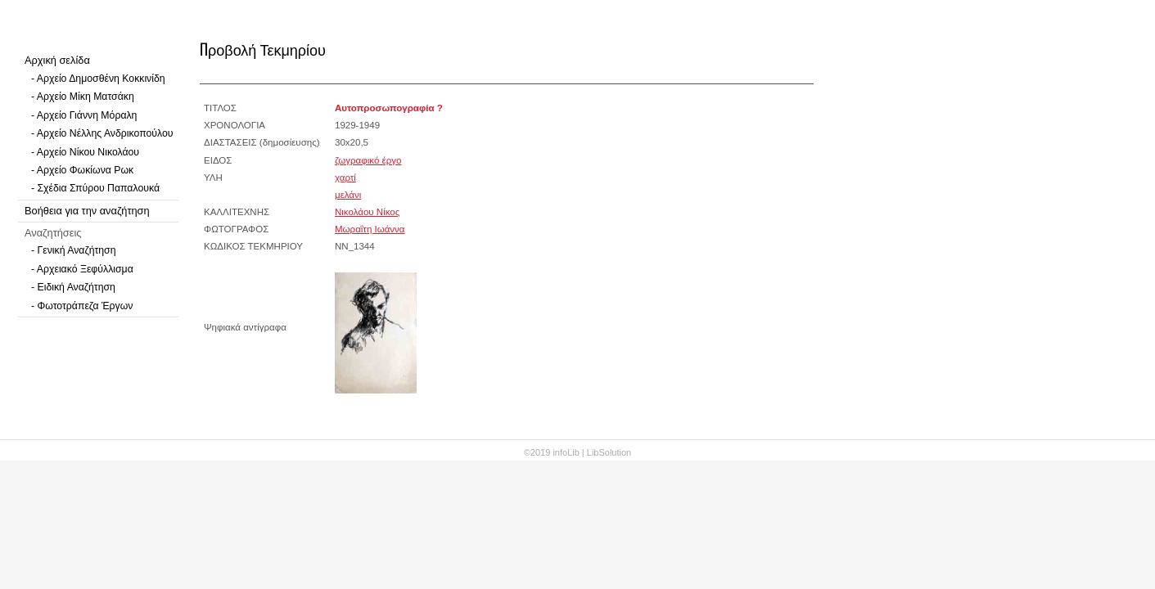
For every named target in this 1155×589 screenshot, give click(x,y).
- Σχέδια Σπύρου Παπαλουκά (95, 188)
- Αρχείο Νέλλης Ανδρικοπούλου (102, 133)
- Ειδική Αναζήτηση (73, 287)
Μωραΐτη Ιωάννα (370, 229)
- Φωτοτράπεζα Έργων (82, 306)
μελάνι (348, 195)
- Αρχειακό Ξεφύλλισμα (82, 269)
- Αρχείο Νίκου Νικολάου (85, 152)
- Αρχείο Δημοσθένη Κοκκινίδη (98, 78)
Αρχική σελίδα (57, 60)
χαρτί (345, 177)
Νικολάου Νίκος (367, 212)
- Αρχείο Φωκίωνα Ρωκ (82, 170)
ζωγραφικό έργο (368, 160)
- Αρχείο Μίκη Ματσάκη (82, 96)
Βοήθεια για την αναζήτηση (87, 211)
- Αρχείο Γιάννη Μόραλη (84, 115)
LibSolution (609, 452)
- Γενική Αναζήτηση (73, 250)
